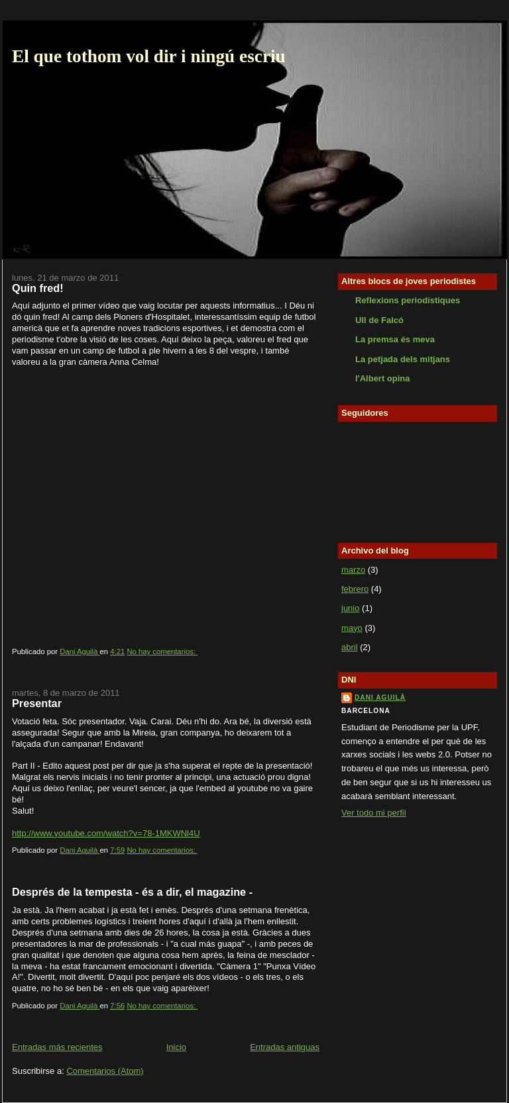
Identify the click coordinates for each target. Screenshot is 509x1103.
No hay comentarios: (162, 651)
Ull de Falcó (379, 320)
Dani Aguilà (380, 697)
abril (349, 647)
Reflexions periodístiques (407, 300)
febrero (354, 589)
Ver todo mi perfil (373, 813)
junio (350, 608)
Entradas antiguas (284, 1047)
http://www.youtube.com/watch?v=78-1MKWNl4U (106, 833)
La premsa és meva (395, 339)
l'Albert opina (382, 378)
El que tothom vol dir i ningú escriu (149, 56)
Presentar (37, 703)
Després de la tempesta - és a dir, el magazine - (132, 892)
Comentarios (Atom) (104, 1071)
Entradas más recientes (57, 1047)
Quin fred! (38, 288)
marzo (353, 570)
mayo (352, 628)
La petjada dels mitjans (402, 359)
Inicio (176, 1047)
